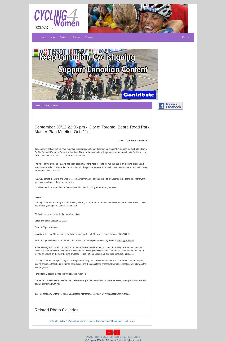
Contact (104, 337)
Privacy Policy (92, 337)
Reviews (76, 37)
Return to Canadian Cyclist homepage (104, 321)
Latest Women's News (47, 105)
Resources (89, 37)
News (52, 37)
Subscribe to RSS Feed (120, 337)
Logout (137, 337)
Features (63, 37)
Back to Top (129, 321)
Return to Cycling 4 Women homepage (67, 321)
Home (42, 37)
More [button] (185, 37)
